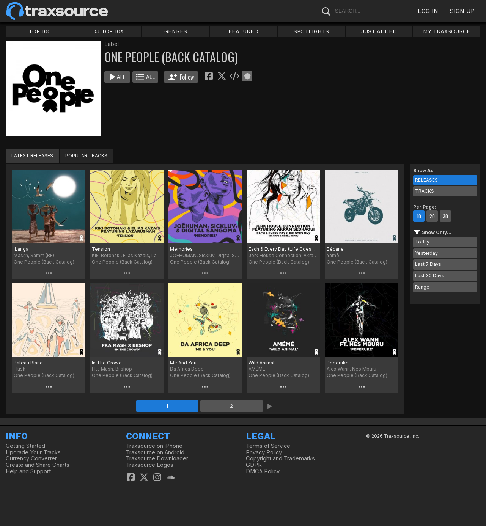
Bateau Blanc (28, 363)
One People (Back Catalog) (44, 262)
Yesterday (426, 253)
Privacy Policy (264, 452)
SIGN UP (462, 10)
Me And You (183, 363)
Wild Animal (261, 363)
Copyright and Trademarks (280, 458)
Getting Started (25, 446)
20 (432, 216)
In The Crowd (107, 363)
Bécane (335, 249)
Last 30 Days (429, 275)
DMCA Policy (263, 471)
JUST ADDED (379, 31)
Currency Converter (31, 458)
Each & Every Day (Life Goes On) (283, 249)
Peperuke (338, 363)
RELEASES (426, 180)
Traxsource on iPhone (154, 446)
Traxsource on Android (155, 452)
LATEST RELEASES (32, 156)
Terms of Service (268, 446)
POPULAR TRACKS (86, 156)
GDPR (254, 465)
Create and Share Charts (37, 465)
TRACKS (424, 191)
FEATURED (243, 31)
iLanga (21, 249)
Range (422, 287)
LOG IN (428, 10)
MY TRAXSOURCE (446, 31)
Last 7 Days (428, 264)
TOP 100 (39, 31)
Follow (181, 77)
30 (445, 216)
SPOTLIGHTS (311, 31)
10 (419, 216)
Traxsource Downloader (157, 458)
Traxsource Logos (149, 465)
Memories (181, 249)
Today (422, 242)
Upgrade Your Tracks (33, 452)
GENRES (175, 31)
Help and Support (28, 471)
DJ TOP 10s (107, 31)
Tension (101, 249)
